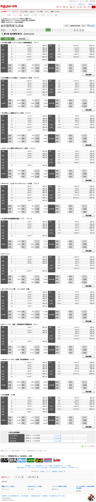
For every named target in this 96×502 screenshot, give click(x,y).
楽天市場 (92, 1)
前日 (67, 25)
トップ (3, 15)
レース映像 (67, 466)
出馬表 (9, 15)
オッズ (14, 15)
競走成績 (26, 15)
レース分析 (34, 15)
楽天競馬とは (92, 4)
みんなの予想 (23, 11)
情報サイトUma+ (55, 11)
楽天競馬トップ (5, 11)
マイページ (15, 11)
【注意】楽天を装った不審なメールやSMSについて (64, 467)
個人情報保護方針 (14, 496)
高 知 (76, 30)
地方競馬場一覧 (58, 466)
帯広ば (3, 30)
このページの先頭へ (89, 446)
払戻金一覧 (62, 471)
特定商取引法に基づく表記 (57, 496)
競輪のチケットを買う (8, 486)
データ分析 (42, 15)
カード (82, 1)
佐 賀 (82, 30)
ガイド (46, 11)
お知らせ (32, 11)
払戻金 (20, 15)
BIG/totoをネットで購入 (35, 486)
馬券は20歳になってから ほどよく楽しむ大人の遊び (32, 467)
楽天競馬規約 (25, 496)
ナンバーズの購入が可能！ (60, 486)
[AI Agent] (91, 497)
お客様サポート (82, 4)
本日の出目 (22, 39)
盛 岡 (14, 30)
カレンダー (50, 15)
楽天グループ (73, 1)
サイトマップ (72, 4)
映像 (56, 15)
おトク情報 (40, 11)
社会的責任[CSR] (35, 496)
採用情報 (45, 496)
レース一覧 (58, 435)
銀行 (87, 1)
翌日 (83, 25)
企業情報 (4, 496)
